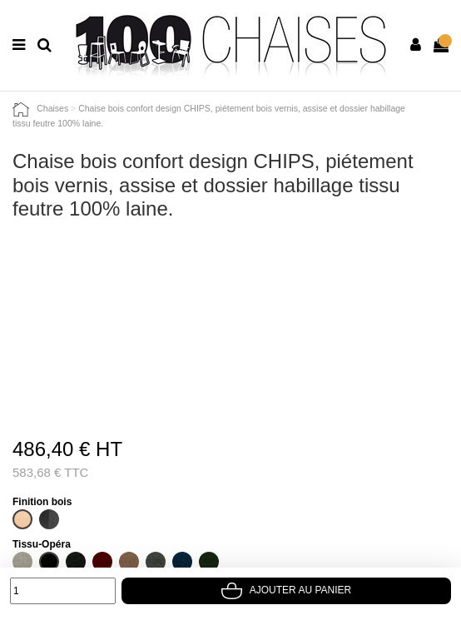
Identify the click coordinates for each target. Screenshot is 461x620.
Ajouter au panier (286, 590)
